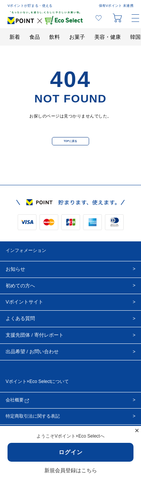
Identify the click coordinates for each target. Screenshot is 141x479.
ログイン (71, 452)
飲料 (54, 37)
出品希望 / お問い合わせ (32, 351)
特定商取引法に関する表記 (33, 416)
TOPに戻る (70, 141)
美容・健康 (107, 37)
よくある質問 (20, 318)
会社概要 (17, 400)
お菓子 (77, 37)
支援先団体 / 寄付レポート (35, 335)
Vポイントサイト (24, 302)
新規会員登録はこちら (70, 470)
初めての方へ (20, 285)
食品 (34, 37)
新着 (14, 37)
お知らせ (15, 269)
